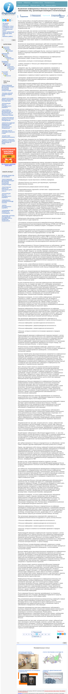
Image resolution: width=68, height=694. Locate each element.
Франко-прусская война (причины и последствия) (7, 100)
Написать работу (7, 36)
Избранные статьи (7, 26)
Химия (6, 74)
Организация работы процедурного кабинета (6, 105)
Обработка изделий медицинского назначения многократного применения (8, 125)
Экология (8, 75)
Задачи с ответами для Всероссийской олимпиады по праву (8, 141)
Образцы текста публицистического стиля (8, 132)
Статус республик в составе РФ (53, 652)
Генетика (8, 49)
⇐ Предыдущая (36, 15)
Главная (19, 2)
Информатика (5, 53)
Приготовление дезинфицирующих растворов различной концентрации (8, 88)
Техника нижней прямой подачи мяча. (7, 94)
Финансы (5, 73)
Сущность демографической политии (52, 671)
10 (42, 634)
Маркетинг (8, 57)
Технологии (12, 68)
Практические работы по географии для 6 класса (7, 189)
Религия (8, 65)
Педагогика (7, 64)
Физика (12, 69)
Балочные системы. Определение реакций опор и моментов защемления (8, 218)
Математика (10, 58)
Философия (5, 72)
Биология (6, 48)
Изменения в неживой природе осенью (7, 201)
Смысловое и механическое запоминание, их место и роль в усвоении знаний (7, 112)
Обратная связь (7, 33)
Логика (6, 56)
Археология (6, 47)
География (10, 51)
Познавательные (50, 2)
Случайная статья (7, 27)
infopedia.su (20, 693)
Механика (5, 62)
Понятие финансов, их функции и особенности (29, 671)
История (5, 55)
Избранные (27, 2)
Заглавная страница (5, 24)
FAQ (3, 35)
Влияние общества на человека (8, 176)
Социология (10, 66)
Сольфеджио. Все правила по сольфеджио (7, 212)
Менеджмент (5, 61)
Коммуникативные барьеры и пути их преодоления (8, 119)
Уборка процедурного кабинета (6, 207)
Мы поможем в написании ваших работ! (8, 164)
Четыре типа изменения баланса (8, 136)
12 (49, 634)
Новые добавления (8, 32)
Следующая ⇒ (56, 15)
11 (45, 634)
